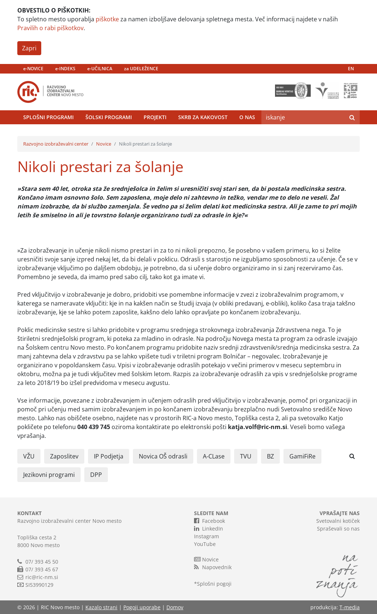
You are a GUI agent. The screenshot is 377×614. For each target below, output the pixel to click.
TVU (245, 456)
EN (351, 68)
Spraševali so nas (338, 528)
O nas (247, 117)
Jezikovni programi (49, 475)
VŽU (29, 456)
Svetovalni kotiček (338, 520)
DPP (96, 475)
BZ (270, 456)
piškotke (107, 19)
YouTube (205, 543)
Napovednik (213, 567)
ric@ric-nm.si (41, 577)
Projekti (155, 117)
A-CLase (214, 456)
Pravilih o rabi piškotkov (50, 28)
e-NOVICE (33, 68)
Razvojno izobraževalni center (55, 143)
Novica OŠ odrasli (163, 456)
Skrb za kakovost (203, 117)
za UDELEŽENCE (141, 68)
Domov (174, 607)
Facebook (209, 520)
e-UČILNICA (99, 68)
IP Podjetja (108, 456)
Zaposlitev (64, 456)
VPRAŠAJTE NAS (340, 513)
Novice (103, 143)
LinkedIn (208, 528)
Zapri (29, 48)
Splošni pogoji (214, 583)
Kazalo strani (101, 607)
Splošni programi (48, 117)
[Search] (303, 117)
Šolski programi (108, 117)
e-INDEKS (65, 68)
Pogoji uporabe (142, 607)
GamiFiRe (302, 456)
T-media (349, 607)
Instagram (206, 536)
